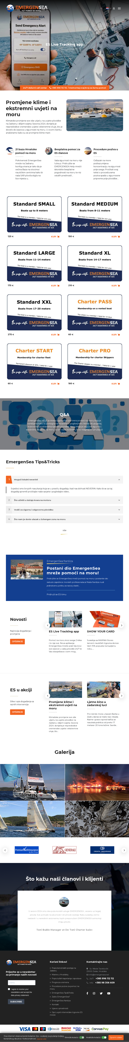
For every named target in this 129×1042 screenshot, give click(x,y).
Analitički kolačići (93, 1037)
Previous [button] (47, 631)
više (64, 530)
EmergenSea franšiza (61, 1001)
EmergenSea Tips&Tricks (38, 461)
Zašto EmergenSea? (61, 997)
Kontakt (55, 1005)
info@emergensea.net (99, 975)
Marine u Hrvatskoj (60, 975)
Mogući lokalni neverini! (63, 480)
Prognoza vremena (60, 983)
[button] (5, 851)
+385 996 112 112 (59, 88)
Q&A (64, 414)
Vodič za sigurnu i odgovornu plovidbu (63, 510)
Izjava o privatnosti (60, 1009)
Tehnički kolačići (71, 1037)
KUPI (55, 236)
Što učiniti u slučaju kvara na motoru (63, 500)
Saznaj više (41, 1039)
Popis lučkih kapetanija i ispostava (66, 979)
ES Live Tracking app (64, 44)
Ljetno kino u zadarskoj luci (103, 707)
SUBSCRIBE (16, 1002)
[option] (65, 643)
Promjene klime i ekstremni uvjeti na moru (64, 708)
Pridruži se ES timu (56, 603)
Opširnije (17, 651)
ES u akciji (23, 695)
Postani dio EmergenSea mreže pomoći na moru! (72, 576)
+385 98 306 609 (104, 983)
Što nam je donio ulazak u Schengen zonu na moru (63, 519)
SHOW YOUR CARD (98, 641)
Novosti (20, 629)
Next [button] (121, 631)
